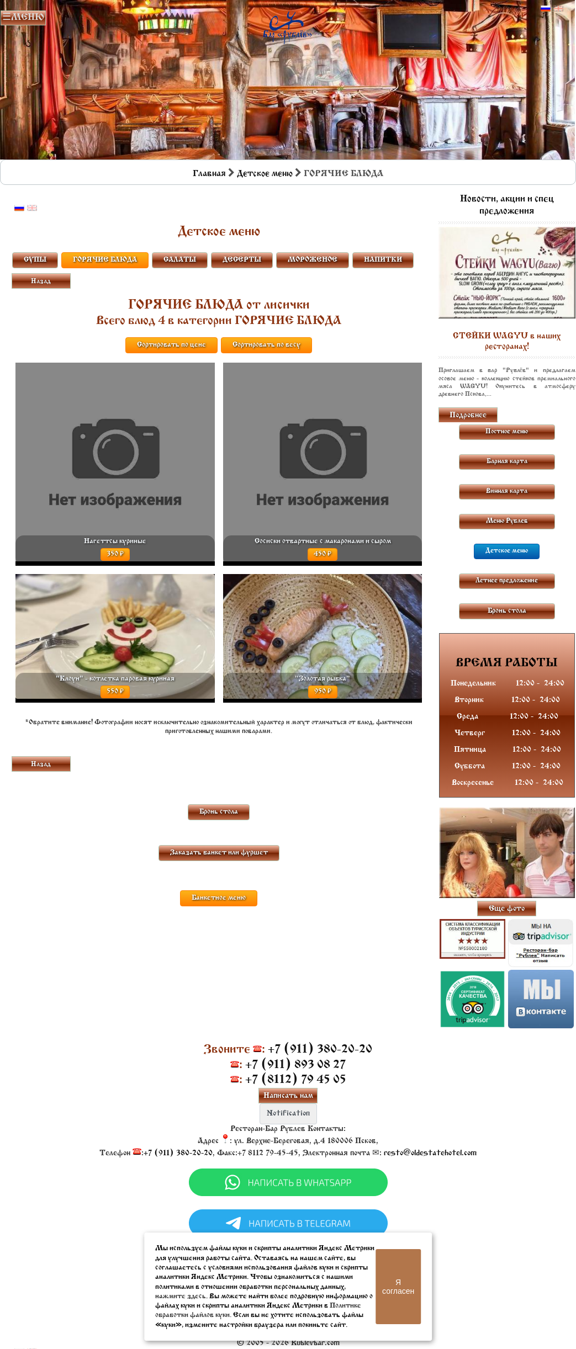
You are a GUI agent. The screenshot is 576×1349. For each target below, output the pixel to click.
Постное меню (506, 431)
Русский (546, 9)
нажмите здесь (180, 1296)
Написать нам (288, 1096)
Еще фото (507, 908)
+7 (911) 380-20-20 (320, 1049)
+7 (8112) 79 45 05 (295, 1080)
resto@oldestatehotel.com (430, 1153)
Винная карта (506, 491)
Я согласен (398, 1286)
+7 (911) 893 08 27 (295, 1065)
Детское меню (265, 173)
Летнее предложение (506, 580)
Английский (558, 9)
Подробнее (468, 415)
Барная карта (507, 461)
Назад (41, 281)
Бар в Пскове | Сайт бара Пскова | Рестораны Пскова (287, 25)
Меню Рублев (507, 521)
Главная (209, 173)
